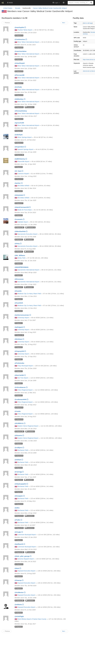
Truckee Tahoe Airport (25, 30)
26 (19, 455)
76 (19, 35)
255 (19, 552)
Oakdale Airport (23, 222)
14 (19, 119)
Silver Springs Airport (25, 137)
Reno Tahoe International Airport (28, 42)
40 (19, 95)
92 (19, 107)
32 (19, 504)
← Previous (6, 631)
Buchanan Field (23, 450)
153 (19, 227)
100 (19, 335)
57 (19, 203)
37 (19, 83)
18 (19, 142)
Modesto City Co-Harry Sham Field (29, 293)
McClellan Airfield (23, 185)
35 (19, 179)
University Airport (23, 317)
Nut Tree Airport (23, 378)
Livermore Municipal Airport (27, 534)
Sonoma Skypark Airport (26, 559)
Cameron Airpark (23, 173)
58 (19, 419)
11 (19, 564)
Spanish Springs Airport (25, 149)
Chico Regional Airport (25, 390)
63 (19, 47)
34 (19, 71)
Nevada (92, 32)
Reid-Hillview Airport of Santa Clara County (32, 619)
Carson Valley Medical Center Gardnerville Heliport (50, 8)
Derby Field (21, 258)
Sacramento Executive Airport (27, 234)
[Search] (91, 3)
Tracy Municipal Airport (25, 366)
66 (19, 528)
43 (19, 515)
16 (19, 407)
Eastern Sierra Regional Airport (28, 426)
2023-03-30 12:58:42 (89, 71)
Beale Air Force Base (25, 210)
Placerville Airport (23, 161)
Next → (64, 631)
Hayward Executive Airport (26, 571)
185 (19, 154)
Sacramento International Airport (28, 270)
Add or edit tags (87, 23)
